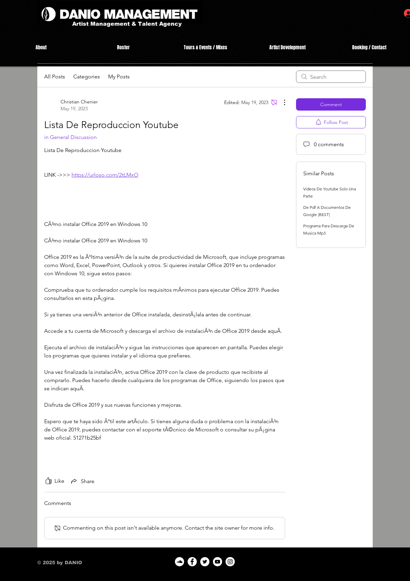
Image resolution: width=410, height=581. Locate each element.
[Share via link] (82, 481)
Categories (86, 76)
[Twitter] (204, 561)
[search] (331, 77)
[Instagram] (230, 561)
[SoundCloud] (179, 561)
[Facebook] (192, 561)
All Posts (54, 76)
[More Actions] (281, 102)
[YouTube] (217, 561)
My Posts (119, 76)
